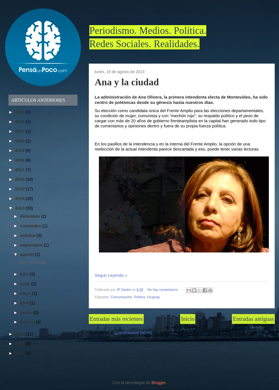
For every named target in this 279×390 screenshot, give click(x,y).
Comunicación (121, 297)
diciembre (30, 216)
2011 (20, 343)
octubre (28, 235)
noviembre (31, 225)
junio (25, 283)
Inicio (187, 319)
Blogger (159, 382)
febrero (28, 321)
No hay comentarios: (163, 290)
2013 (20, 208)
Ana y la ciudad (127, 82)
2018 (20, 160)
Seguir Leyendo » (111, 275)
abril (25, 302)
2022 (20, 121)
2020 (20, 140)
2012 (20, 334)
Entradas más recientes (116, 319)
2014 (20, 198)
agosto (27, 254)
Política (139, 297)
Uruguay (153, 297)
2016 (20, 179)
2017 (20, 169)
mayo (26, 293)
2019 (20, 150)
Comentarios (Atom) (133, 332)
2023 (20, 112)
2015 (20, 188)
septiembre (32, 245)
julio (25, 274)
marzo (27, 312)
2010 (20, 353)
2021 (20, 131)
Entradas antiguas (253, 319)
